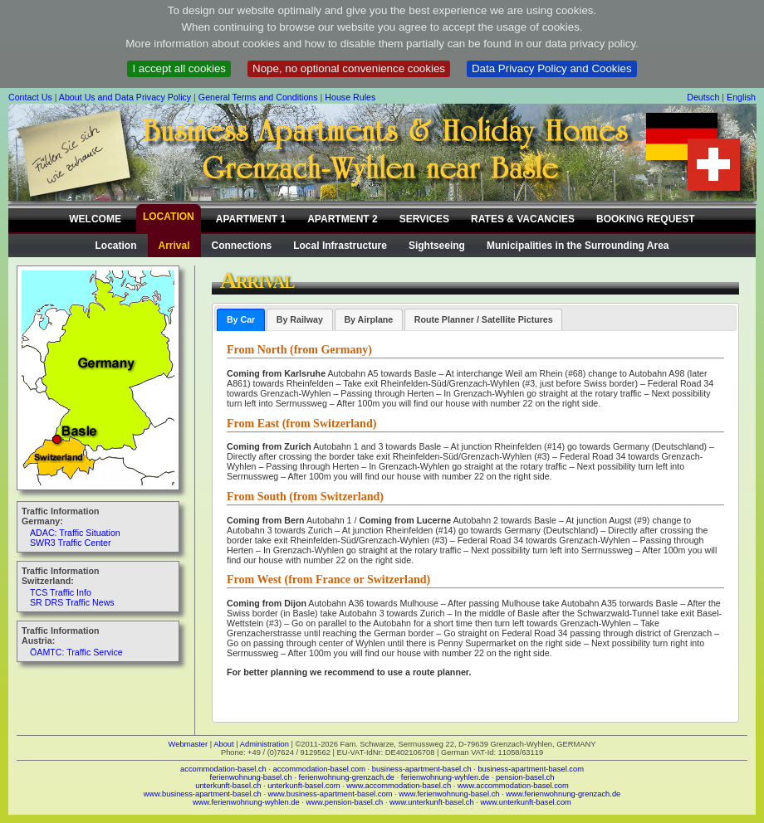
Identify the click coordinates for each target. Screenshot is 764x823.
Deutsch (703, 97)
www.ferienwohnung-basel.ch (449, 794)
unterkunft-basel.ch (228, 786)
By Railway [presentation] (300, 319)
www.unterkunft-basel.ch (431, 802)
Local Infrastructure (340, 245)
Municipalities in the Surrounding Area (578, 245)
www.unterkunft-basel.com (525, 802)
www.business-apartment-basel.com (330, 794)
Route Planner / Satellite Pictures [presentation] (483, 319)
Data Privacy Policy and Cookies (552, 68)
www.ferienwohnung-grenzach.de (563, 794)
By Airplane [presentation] (368, 319)
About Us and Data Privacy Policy (125, 97)
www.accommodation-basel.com (513, 786)
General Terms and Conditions (258, 97)
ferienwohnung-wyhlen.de (445, 777)
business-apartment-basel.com (531, 769)
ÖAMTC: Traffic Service (76, 652)
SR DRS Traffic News (72, 602)
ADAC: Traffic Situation (75, 533)
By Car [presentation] (241, 319)
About (223, 744)
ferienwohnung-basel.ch (251, 777)
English (741, 97)
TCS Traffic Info (60, 592)
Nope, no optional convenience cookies (348, 68)
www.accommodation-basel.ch (398, 786)
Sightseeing (437, 245)
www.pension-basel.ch (344, 802)
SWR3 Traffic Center (70, 543)
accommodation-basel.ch (223, 769)
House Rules (350, 97)
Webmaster (188, 744)
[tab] (241, 320)
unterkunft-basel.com (303, 786)
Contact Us (30, 97)
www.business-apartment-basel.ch (203, 794)
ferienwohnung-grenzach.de (346, 777)
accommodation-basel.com (319, 769)
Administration (264, 744)
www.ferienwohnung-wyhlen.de (246, 802)
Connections (242, 245)
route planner (441, 672)
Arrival (174, 245)
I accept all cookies (179, 68)
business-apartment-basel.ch (422, 769)
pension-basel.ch (525, 777)
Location (116, 245)
